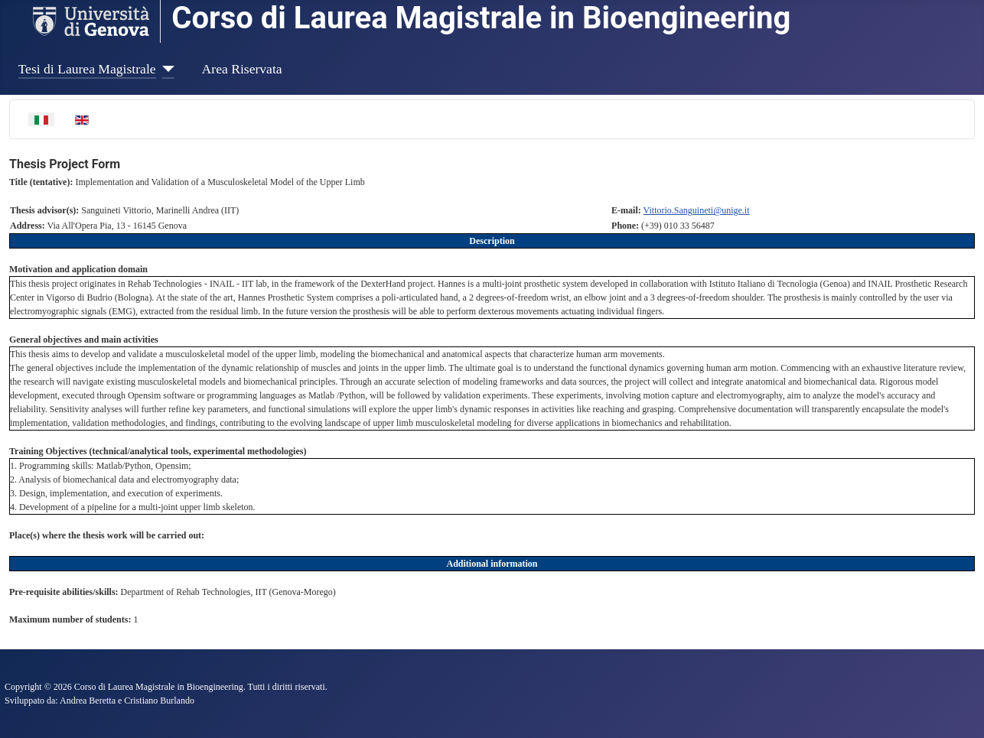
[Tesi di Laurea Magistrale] (165, 69)
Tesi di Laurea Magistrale (87, 68)
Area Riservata (242, 68)
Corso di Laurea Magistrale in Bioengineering (480, 18)
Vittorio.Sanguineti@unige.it (697, 210)
